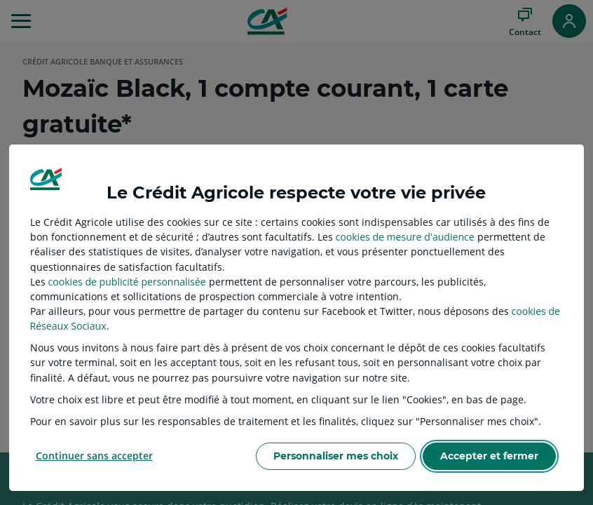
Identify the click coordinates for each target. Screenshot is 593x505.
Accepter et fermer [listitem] (489, 456)
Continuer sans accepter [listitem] (94, 455)
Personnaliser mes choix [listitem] (335, 456)
